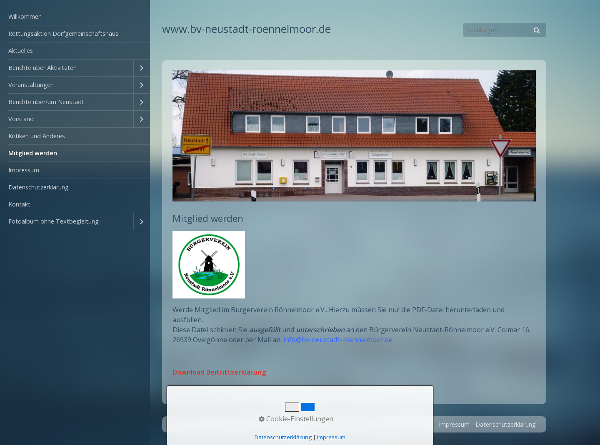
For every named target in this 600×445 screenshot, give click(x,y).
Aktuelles (20, 51)
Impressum (23, 170)
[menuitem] (75, 16)
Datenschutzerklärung (38, 187)
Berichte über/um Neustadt (46, 102)
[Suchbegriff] (504, 30)
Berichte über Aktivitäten (42, 68)
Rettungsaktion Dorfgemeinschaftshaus (63, 33)
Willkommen (25, 16)
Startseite (391, 424)
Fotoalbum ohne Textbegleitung (53, 221)
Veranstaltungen (31, 85)
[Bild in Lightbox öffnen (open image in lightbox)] (353, 135)
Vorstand (21, 119)
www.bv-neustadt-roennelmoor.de (246, 29)
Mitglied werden (32, 153)
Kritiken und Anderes (36, 136)
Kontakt (19, 204)
